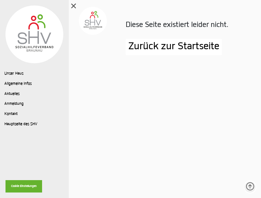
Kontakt (11, 114)
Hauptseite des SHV (20, 124)
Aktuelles (12, 94)
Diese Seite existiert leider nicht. (177, 25)
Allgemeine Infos (18, 84)
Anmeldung (14, 104)
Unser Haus (13, 74)
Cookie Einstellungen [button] (24, 186)
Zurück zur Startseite (173, 47)
